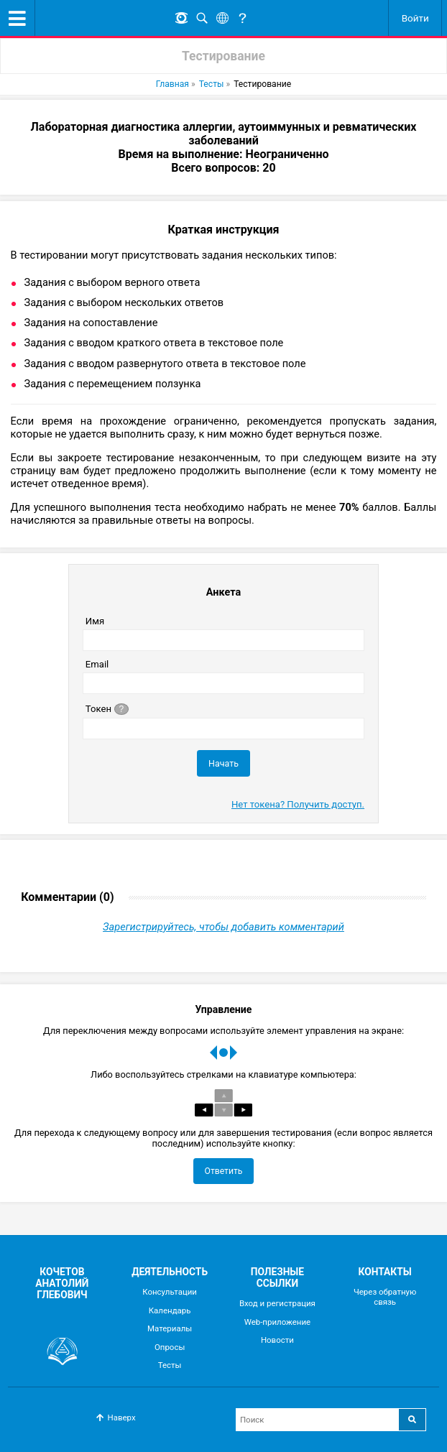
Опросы (170, 1347)
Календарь (170, 1310)
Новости (277, 1340)
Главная (172, 84)
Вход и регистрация (277, 1303)
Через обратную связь (385, 1297)
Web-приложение (277, 1322)
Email (97, 664)
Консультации (169, 1292)
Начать (223, 763)
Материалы (169, 1328)
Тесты (211, 84)
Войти (415, 18)
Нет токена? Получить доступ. (297, 804)
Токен (109, 708)
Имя (95, 621)
